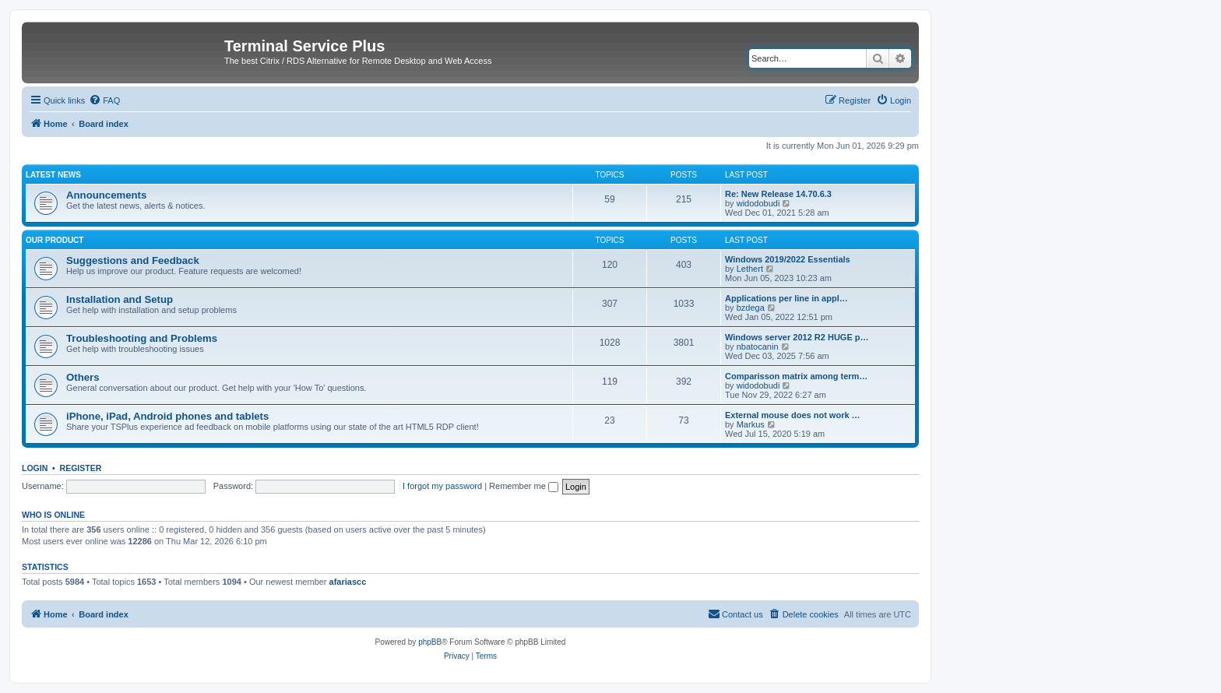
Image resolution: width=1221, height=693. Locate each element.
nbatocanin (758, 346)
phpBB (430, 642)
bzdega (751, 307)
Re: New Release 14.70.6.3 (778, 194)
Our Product (54, 240)
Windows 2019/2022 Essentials (787, 259)
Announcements (106, 195)
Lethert (750, 268)
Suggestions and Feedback (132, 260)
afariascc (348, 581)
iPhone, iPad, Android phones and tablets (167, 416)
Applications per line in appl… (786, 298)
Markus (751, 424)
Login (35, 468)
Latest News (53, 175)
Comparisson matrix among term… (796, 376)
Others (83, 377)
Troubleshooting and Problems (141, 338)
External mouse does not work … (792, 415)
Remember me (523, 486)
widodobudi (758, 203)
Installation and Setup (119, 299)
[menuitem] (104, 100)
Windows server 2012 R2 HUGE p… (797, 337)
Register (81, 468)
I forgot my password (442, 486)
